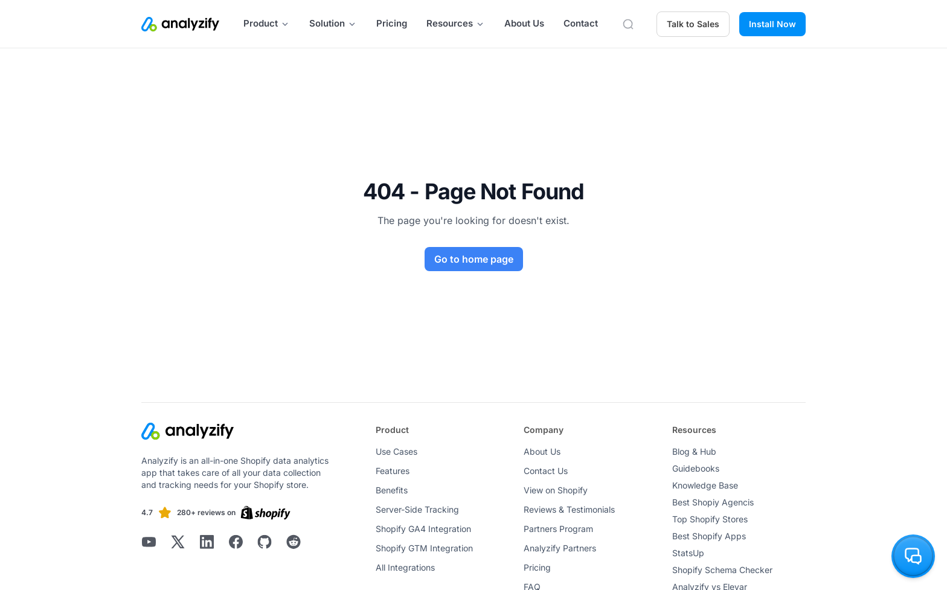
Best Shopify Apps (709, 536)
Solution (333, 23)
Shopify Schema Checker (722, 570)
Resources (455, 23)
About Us (524, 23)
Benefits (392, 490)
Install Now (772, 24)
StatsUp (688, 553)
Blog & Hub (694, 451)
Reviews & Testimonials (569, 509)
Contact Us (546, 471)
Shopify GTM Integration (424, 548)
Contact (580, 23)
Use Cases (396, 451)
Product (266, 23)
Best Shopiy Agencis (713, 502)
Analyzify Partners (560, 548)
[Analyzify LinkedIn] (206, 541)
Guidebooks (695, 468)
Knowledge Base (705, 485)
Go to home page (473, 259)
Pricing (391, 23)
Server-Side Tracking (417, 509)
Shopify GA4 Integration (423, 529)
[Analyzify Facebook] (235, 541)
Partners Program (558, 529)
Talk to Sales (693, 24)
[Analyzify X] (177, 541)
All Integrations (405, 567)
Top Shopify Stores (710, 519)
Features (392, 471)
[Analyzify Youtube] (148, 541)
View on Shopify (556, 490)
